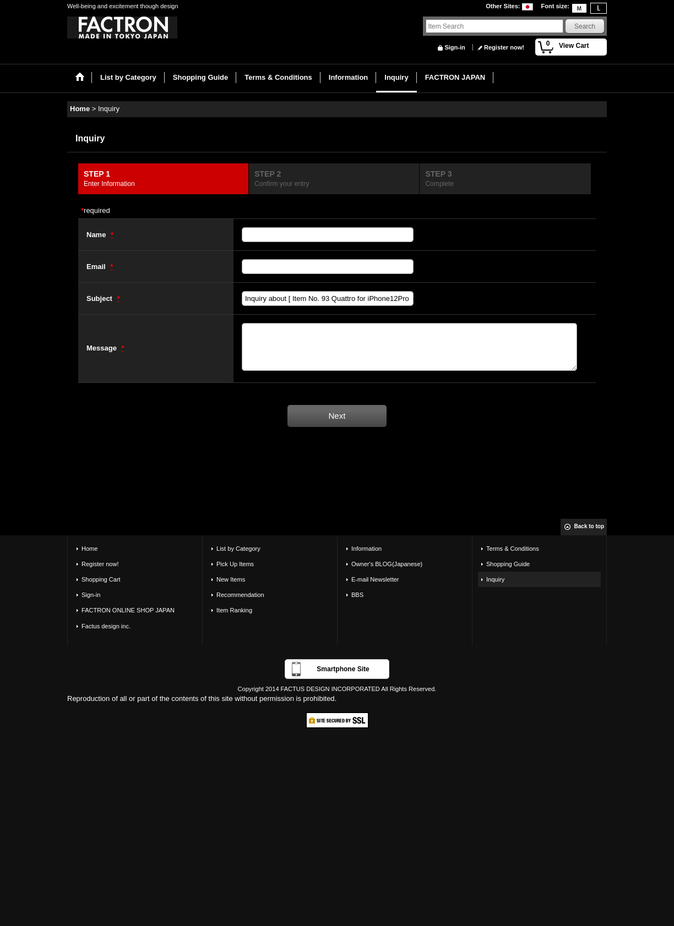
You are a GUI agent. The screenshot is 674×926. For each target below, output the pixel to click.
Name (97, 235)
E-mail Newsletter (375, 579)
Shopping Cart (101, 579)
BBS (357, 594)
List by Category (238, 548)
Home (89, 548)
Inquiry (495, 579)
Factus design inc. (106, 626)
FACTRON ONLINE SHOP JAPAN (128, 610)
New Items (230, 579)
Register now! (504, 47)
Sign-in (454, 47)
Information (366, 548)
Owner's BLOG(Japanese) (386, 564)
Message (102, 348)
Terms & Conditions (512, 548)
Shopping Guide (508, 564)
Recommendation (240, 594)
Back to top (589, 526)
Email (96, 266)
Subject (100, 298)
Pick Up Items (235, 564)
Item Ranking (234, 610)
